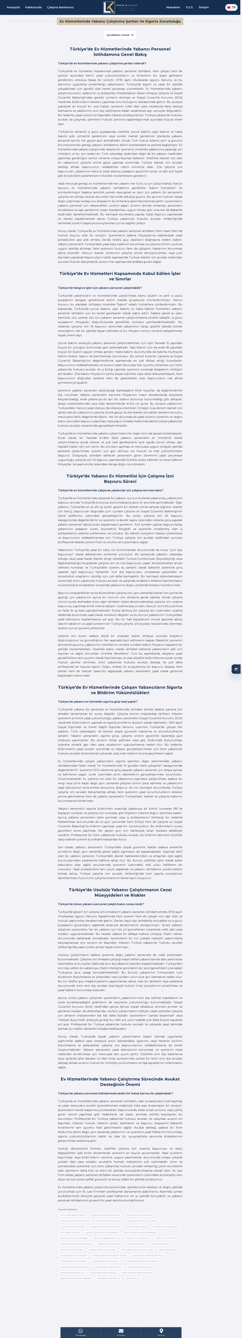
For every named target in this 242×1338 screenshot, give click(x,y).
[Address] (161, 1332)
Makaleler (173, 7)
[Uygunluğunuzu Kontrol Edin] (236, 669)
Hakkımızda (33, 7)
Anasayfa (13, 7)
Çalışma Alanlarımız (60, 7)
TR (231, 7)
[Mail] (121, 1332)
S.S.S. (189, 7)
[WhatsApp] (81, 1332)
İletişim (204, 7)
